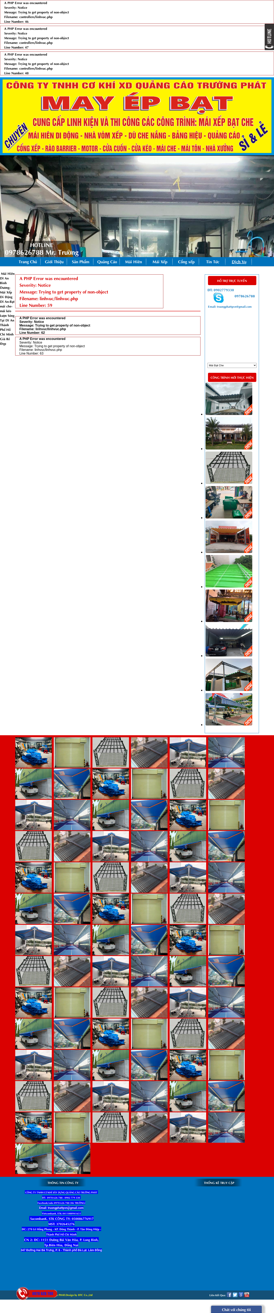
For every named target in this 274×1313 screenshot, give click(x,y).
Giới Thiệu (54, 261)
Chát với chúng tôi (236, 1309)
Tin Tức (212, 261)
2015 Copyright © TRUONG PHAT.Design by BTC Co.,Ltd (58, 1295)
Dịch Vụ (239, 261)
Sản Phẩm (82, 261)
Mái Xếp (160, 261)
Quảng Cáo (107, 261)
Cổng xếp (186, 261)
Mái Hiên (133, 261)
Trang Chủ (28, 261)
